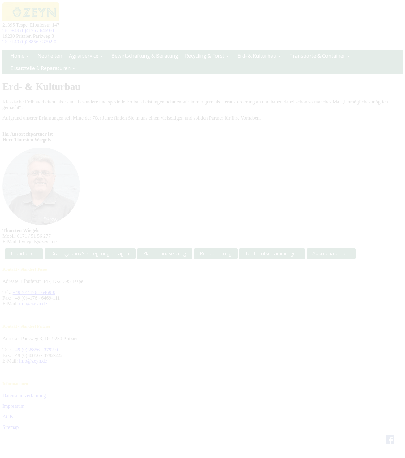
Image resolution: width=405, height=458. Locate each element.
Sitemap (10, 427)
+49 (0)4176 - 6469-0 (34, 292)
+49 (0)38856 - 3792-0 (35, 349)
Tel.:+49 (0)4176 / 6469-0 (28, 30)
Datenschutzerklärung (24, 395)
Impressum (13, 406)
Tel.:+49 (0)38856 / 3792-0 (29, 41)
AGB (7, 416)
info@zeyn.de (33, 303)
